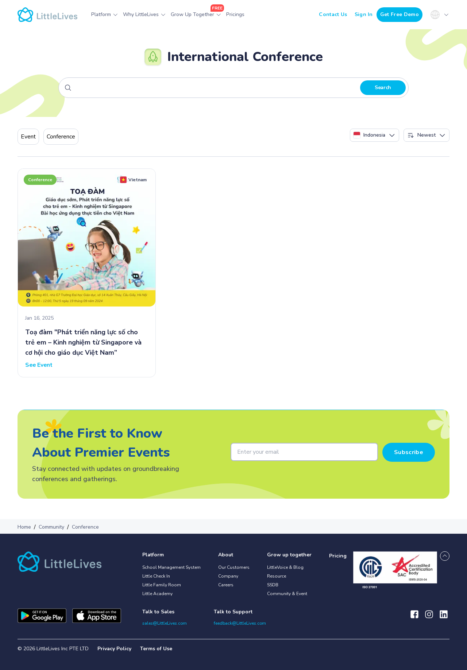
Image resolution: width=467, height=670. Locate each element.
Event (28, 137)
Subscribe (408, 452)
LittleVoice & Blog (285, 567)
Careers (226, 585)
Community (51, 527)
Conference (61, 137)
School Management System (171, 567)
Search (383, 87)
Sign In (364, 14)
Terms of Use (156, 648)
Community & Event (287, 594)
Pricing (338, 555)
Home (24, 527)
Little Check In (156, 576)
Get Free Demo (399, 14)
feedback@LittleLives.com (240, 623)
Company (228, 576)
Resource (276, 576)
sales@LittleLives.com (164, 623)
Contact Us (333, 14)
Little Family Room (161, 585)
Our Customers (234, 567)
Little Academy (157, 594)
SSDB (272, 585)
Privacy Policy (114, 648)
